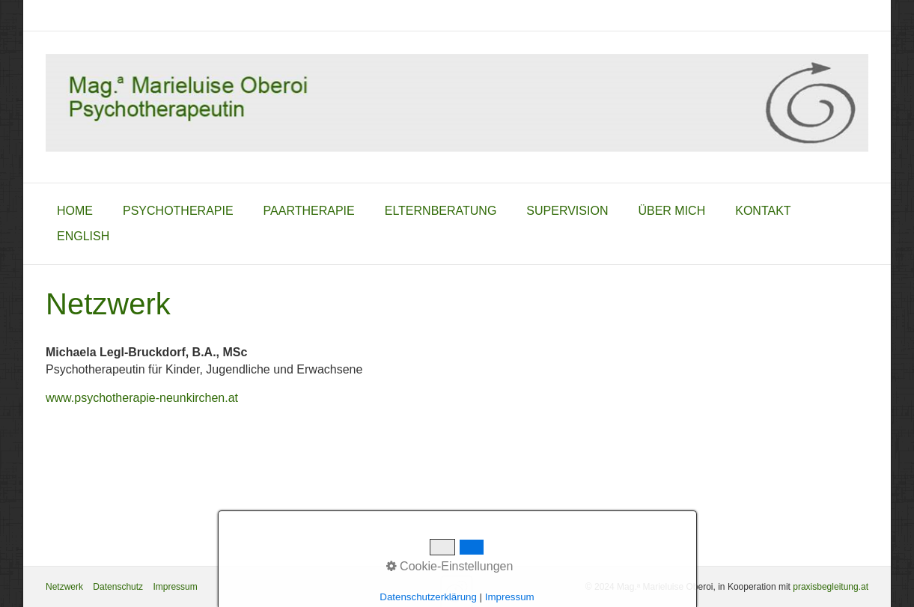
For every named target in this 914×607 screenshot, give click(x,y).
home (75, 210)
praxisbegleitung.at (830, 587)
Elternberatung (441, 210)
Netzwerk (64, 587)
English (83, 236)
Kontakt (762, 210)
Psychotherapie (178, 210)
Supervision (567, 210)
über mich (671, 210)
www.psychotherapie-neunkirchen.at (142, 397)
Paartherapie (309, 210)
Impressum (175, 587)
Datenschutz (118, 587)
